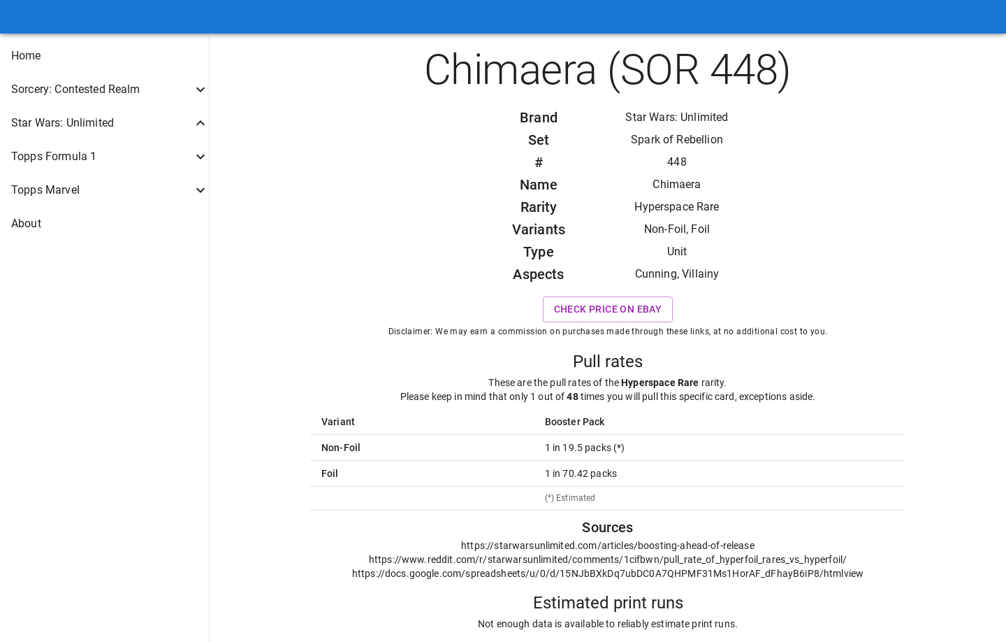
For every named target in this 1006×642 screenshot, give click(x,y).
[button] (104, 56)
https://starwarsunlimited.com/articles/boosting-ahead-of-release (607, 545)
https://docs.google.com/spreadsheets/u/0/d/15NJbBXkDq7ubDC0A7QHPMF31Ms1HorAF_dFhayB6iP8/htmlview (607, 573)
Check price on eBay (608, 309)
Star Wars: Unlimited (676, 117)
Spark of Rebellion (677, 139)
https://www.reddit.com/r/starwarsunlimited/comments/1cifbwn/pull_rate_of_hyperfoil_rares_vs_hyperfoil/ (608, 559)
